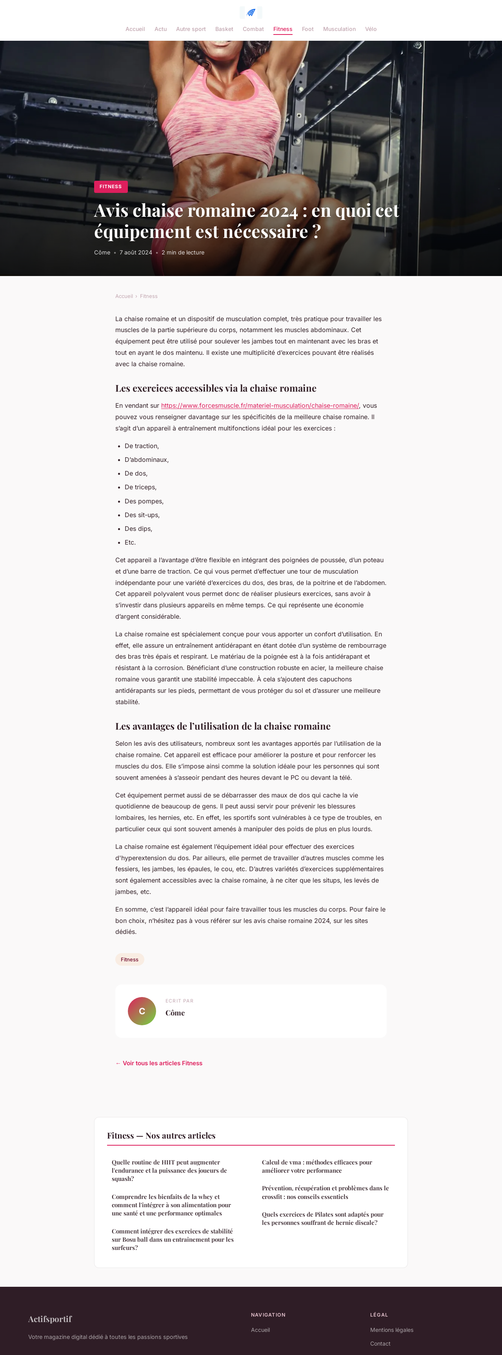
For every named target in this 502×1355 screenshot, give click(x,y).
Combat (253, 28)
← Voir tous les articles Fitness (158, 1063)
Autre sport (191, 28)
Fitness (283, 28)
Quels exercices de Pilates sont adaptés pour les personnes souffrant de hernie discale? (323, 1218)
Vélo (371, 28)
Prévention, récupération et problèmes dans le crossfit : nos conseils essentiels (325, 1192)
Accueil (135, 28)
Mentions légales (391, 1329)
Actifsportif (49, 1318)
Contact (380, 1343)
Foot (308, 28)
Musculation (339, 28)
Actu (161, 28)
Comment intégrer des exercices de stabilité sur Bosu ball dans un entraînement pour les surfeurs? (173, 1239)
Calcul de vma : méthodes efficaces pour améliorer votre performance (317, 1166)
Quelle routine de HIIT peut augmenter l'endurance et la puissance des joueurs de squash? (169, 1170)
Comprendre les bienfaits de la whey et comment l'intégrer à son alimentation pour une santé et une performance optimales (171, 1205)
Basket (224, 28)
